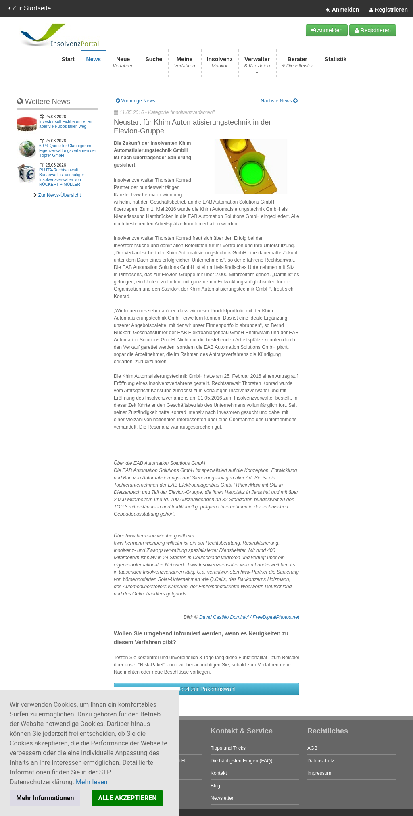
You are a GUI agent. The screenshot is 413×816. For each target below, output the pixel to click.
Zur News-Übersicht (59, 195)
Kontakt (219, 773)
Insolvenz (220, 64)
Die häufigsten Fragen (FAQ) (241, 761)
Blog (215, 786)
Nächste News (279, 101)
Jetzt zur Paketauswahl (206, 689)
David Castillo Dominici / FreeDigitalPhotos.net (249, 617)
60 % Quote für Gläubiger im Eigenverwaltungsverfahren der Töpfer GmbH (67, 151)
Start (68, 64)
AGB (312, 748)
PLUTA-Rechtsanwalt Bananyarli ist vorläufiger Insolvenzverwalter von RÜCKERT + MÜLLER (61, 177)
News (93, 64)
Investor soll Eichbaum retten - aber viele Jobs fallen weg (67, 124)
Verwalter (257, 64)
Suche (153, 64)
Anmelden (342, 10)
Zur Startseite (29, 8)
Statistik (335, 64)
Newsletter (222, 798)
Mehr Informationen (45, 798)
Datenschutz (320, 761)
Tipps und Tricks (228, 748)
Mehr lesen (92, 782)
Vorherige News (135, 101)
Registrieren (388, 10)
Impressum (319, 773)
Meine (184, 64)
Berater (297, 64)
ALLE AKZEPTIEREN (127, 798)
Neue (123, 64)
